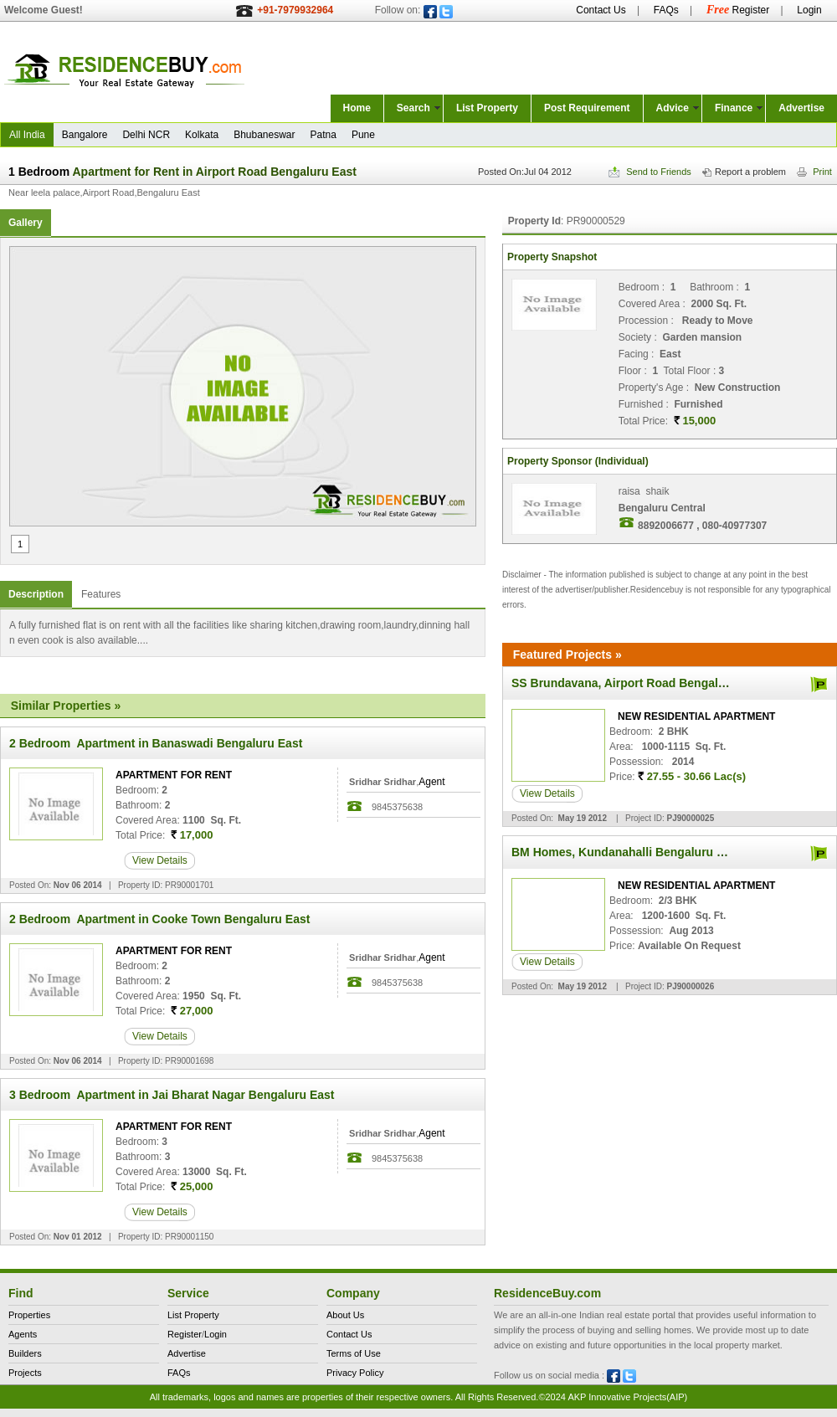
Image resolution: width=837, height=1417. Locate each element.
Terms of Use (353, 1353)
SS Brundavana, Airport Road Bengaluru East (638, 683)
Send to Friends (649, 172)
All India (27, 135)
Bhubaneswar (264, 135)
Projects (25, 1373)
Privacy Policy (354, 1373)
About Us (345, 1315)
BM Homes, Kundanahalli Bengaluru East (626, 852)
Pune (363, 135)
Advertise (801, 108)
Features (101, 594)
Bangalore (85, 135)
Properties (29, 1315)
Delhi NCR (146, 135)
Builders (25, 1353)
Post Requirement (587, 108)
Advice (672, 108)
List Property (487, 108)
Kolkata (201, 135)
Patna (323, 135)
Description (36, 594)
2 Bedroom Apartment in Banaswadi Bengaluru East (155, 743)
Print (814, 172)
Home (357, 108)
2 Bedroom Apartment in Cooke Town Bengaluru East (159, 919)
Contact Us (600, 10)
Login (809, 10)
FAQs (666, 10)
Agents (22, 1334)
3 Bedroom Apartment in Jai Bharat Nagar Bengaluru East (171, 1094)
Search (413, 108)
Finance (733, 108)
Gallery (25, 222)
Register (737, 10)
